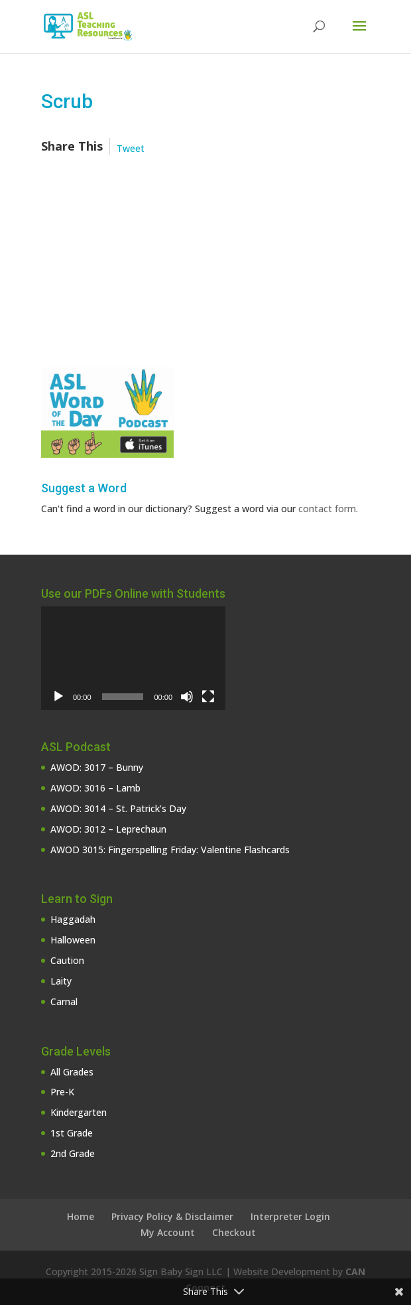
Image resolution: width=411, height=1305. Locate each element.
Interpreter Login (290, 1216)
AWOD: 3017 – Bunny (96, 767)
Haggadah (72, 919)
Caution (67, 960)
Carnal (64, 1001)
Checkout (234, 1232)
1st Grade (71, 1133)
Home (80, 1216)
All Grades (71, 1071)
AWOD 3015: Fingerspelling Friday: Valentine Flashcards (170, 849)
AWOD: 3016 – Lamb (95, 788)
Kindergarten (78, 1112)
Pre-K (62, 1091)
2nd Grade (72, 1153)
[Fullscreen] (208, 696)
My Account (168, 1232)
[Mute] (187, 696)
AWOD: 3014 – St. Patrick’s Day (118, 808)
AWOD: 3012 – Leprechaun (108, 829)
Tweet (131, 148)
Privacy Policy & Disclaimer (172, 1216)
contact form (327, 508)
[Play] (58, 696)
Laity (61, 981)
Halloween (72, 939)
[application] (133, 658)
